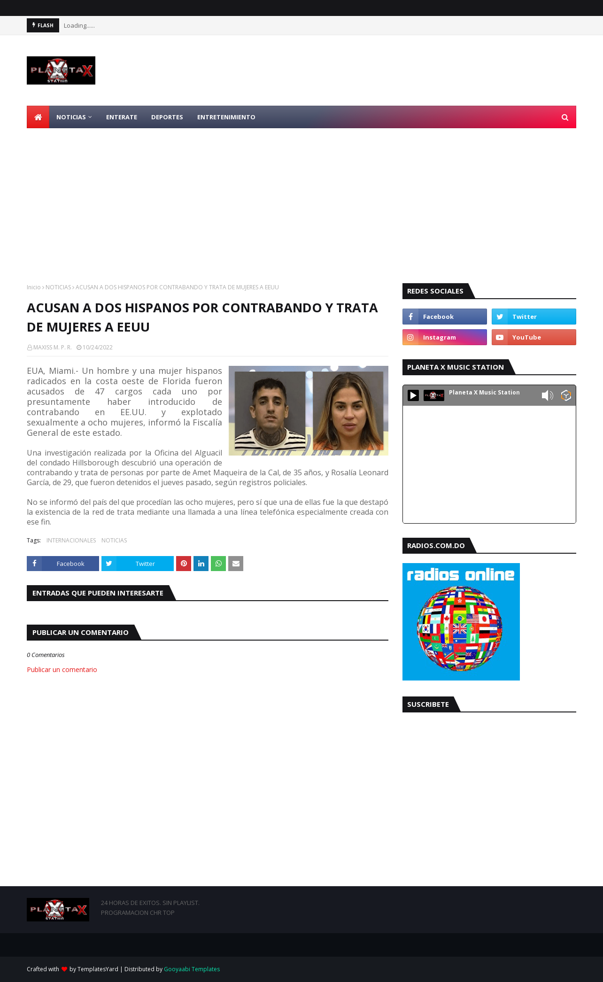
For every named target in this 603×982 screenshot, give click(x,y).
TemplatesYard (97, 969)
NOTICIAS (58, 287)
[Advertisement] (301, 198)
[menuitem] (38, 117)
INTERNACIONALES (71, 540)
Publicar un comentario (62, 669)
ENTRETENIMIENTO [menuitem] (226, 117)
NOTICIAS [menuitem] (71, 117)
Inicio (34, 287)
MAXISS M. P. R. (52, 347)
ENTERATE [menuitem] (121, 117)
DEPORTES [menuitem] (167, 117)
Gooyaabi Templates (192, 969)
